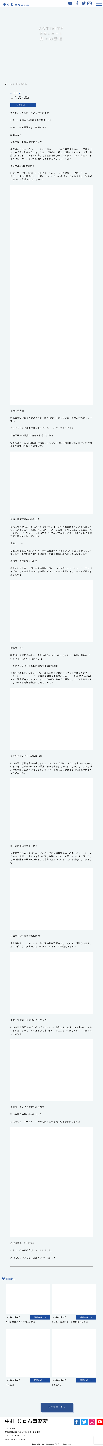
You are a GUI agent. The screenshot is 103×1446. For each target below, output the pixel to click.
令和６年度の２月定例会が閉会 (20, 1322)
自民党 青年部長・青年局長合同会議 (70, 1322)
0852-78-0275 (18, 1436)
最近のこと (57, 1385)
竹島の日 (10, 1385)
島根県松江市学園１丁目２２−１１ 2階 (23, 1432)
